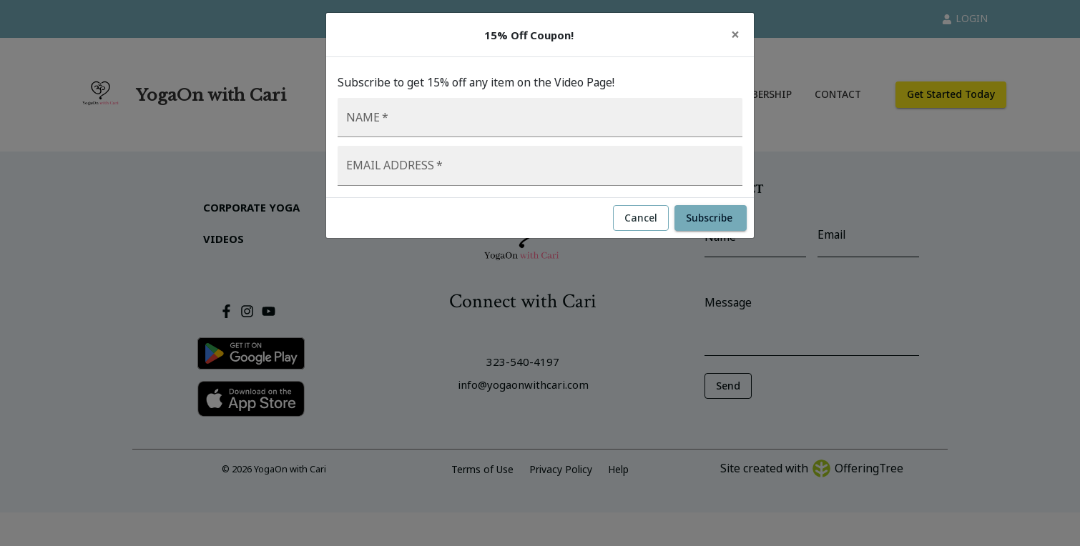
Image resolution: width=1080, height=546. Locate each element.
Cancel (641, 218)
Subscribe (710, 218)
